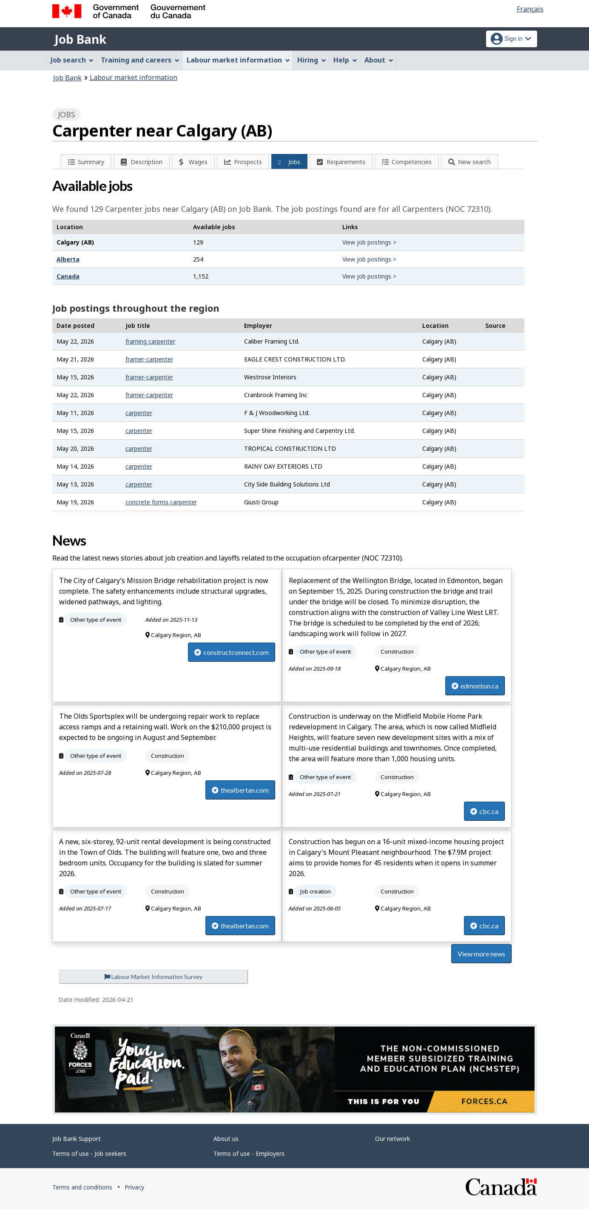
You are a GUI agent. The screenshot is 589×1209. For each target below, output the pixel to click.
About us (226, 1139)
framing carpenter (150, 341)
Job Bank (80, 39)
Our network (392, 1139)
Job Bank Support (76, 1139)
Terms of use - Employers (249, 1153)
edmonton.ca (475, 686)
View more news (481, 954)
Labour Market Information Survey (153, 976)
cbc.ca (484, 811)
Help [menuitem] (345, 60)
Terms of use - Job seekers (89, 1153)
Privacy (134, 1187)
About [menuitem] (378, 60)
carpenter (138, 413)
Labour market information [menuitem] (238, 60)
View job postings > (369, 242)
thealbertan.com (240, 790)
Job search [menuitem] (72, 60)
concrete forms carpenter (161, 502)
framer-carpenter (149, 359)
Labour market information (133, 77)
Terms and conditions (82, 1187)
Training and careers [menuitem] (140, 60)
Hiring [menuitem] (311, 60)
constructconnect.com (231, 652)
